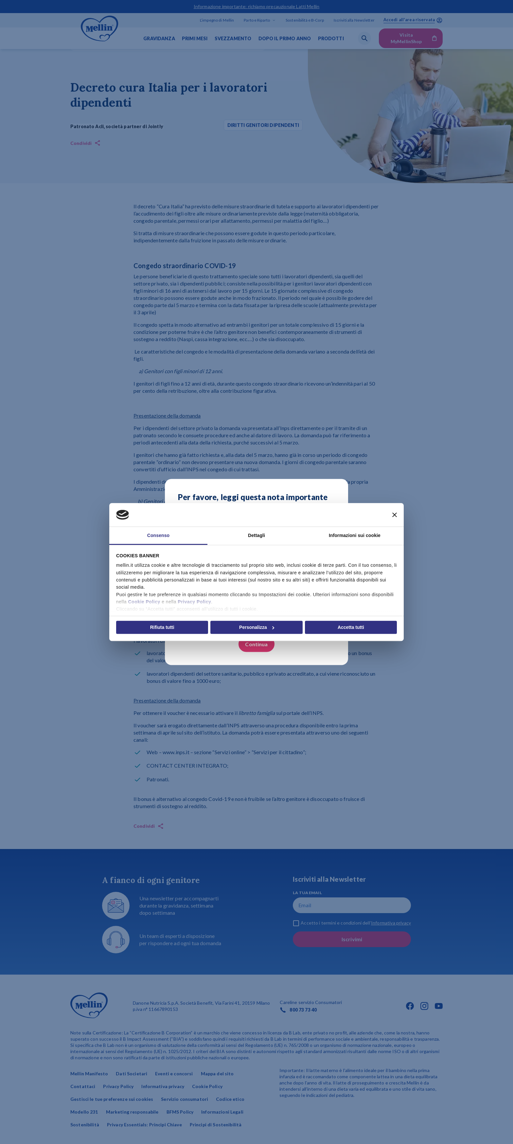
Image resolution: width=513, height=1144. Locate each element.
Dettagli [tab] (256, 535)
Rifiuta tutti (162, 627)
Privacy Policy (194, 601)
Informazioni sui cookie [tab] (354, 535)
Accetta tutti (351, 627)
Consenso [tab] (158, 535)
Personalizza (256, 627)
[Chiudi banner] (394, 514)
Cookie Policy (144, 601)
